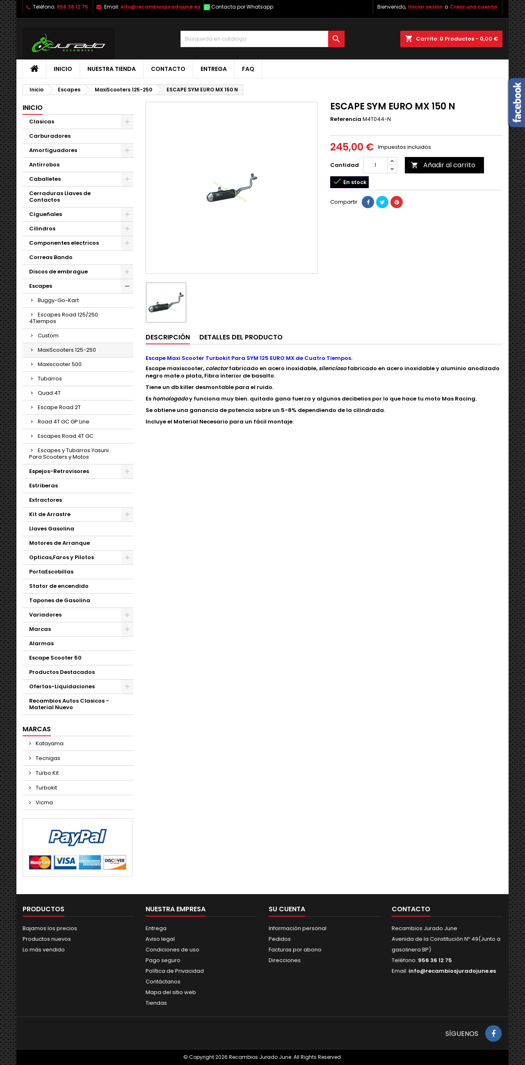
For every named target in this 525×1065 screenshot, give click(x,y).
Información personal (297, 928)
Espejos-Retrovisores (59, 471)
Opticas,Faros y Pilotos (61, 557)
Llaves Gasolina (51, 528)
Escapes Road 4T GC (66, 436)
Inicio (63, 69)
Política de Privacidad (175, 971)
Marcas (40, 629)
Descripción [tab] (168, 337)
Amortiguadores (53, 150)
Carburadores (50, 136)
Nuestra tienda (111, 69)
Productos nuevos (47, 939)
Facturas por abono (295, 949)
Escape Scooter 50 (55, 658)
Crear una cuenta (473, 6)
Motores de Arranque (59, 543)
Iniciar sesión (425, 6)
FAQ (248, 69)
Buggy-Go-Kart (58, 300)
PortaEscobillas (51, 572)
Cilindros (42, 228)
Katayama (49, 743)
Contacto (168, 69)
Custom (48, 335)
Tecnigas (47, 758)
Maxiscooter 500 (60, 364)
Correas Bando (51, 257)
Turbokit (45, 788)
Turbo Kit (46, 773)
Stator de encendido (59, 586)
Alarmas (41, 643)
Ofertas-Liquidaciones (62, 686)
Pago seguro (163, 960)
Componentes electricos (64, 243)
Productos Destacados (62, 672)
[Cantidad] (375, 165)
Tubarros (50, 378)
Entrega (214, 69)
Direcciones (285, 960)
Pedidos (280, 939)
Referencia (345, 119)
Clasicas (41, 121)
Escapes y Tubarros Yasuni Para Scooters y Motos (69, 453)
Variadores (45, 615)
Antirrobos (44, 164)
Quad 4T (49, 393)
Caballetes (45, 179)
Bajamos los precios (50, 928)
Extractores (45, 500)
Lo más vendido (44, 949)
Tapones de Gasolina (59, 600)
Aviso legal (160, 939)
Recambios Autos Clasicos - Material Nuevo (69, 704)
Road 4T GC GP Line (63, 422)
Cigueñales (45, 214)
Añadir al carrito (443, 165)
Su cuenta (287, 909)
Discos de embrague (58, 271)
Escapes (40, 286)
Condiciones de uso (172, 949)
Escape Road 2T (59, 407)
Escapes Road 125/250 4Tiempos (63, 318)
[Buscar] (262, 39)
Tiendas (156, 1003)
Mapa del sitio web (171, 992)
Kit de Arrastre (50, 514)
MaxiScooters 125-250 (67, 350)
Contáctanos (163, 981)
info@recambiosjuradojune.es (160, 6)
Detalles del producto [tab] (241, 337)
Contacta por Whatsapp (242, 6)
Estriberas (43, 485)
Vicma (43, 802)
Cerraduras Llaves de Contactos (60, 196)
